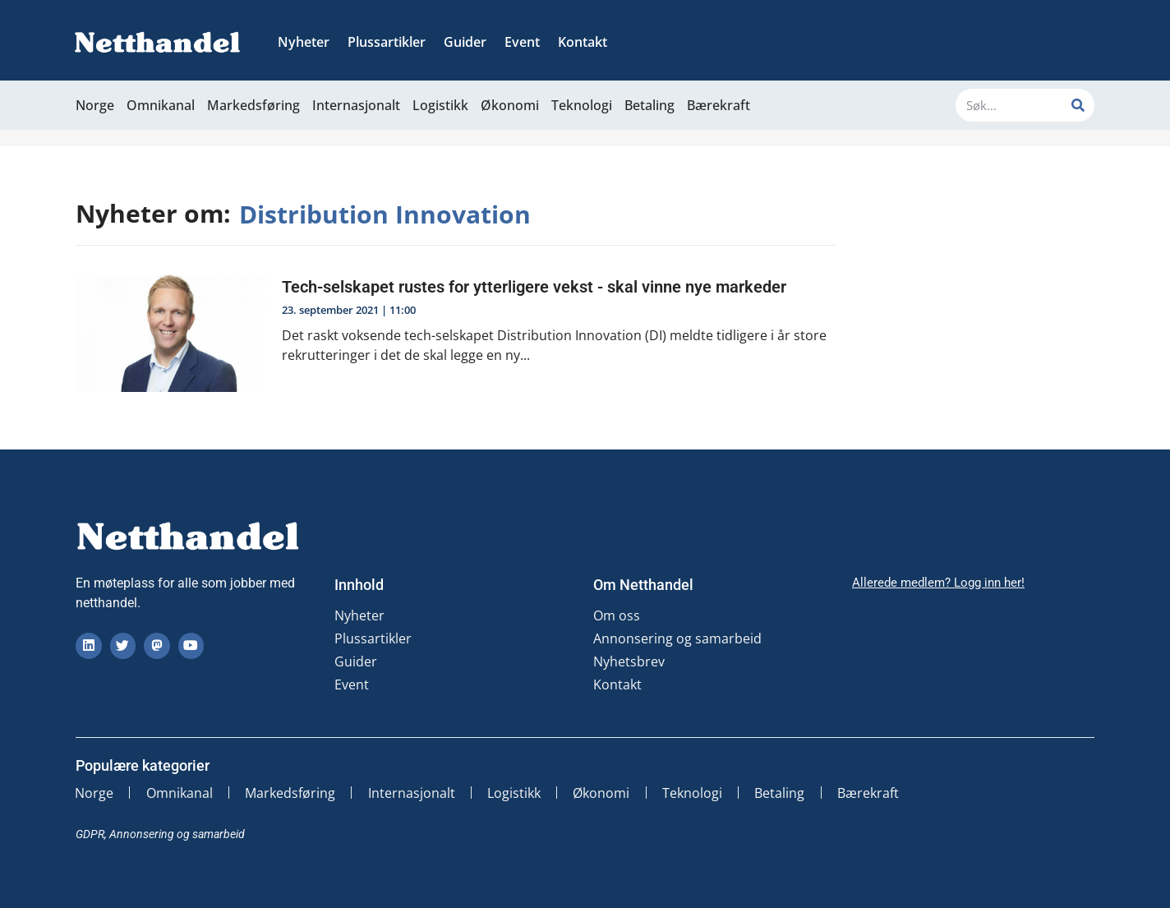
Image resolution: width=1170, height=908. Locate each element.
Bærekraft (718, 105)
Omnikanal (161, 105)
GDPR (90, 834)
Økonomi (510, 105)
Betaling (649, 105)
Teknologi (581, 105)
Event (522, 42)
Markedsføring (253, 105)
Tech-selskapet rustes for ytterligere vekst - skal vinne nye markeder (534, 287)
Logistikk (440, 105)
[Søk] (1078, 105)
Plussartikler (387, 42)
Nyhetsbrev (629, 661)
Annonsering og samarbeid (677, 638)
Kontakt (582, 42)
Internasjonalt (356, 105)
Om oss (616, 615)
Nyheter (303, 42)
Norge (95, 105)
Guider (465, 42)
